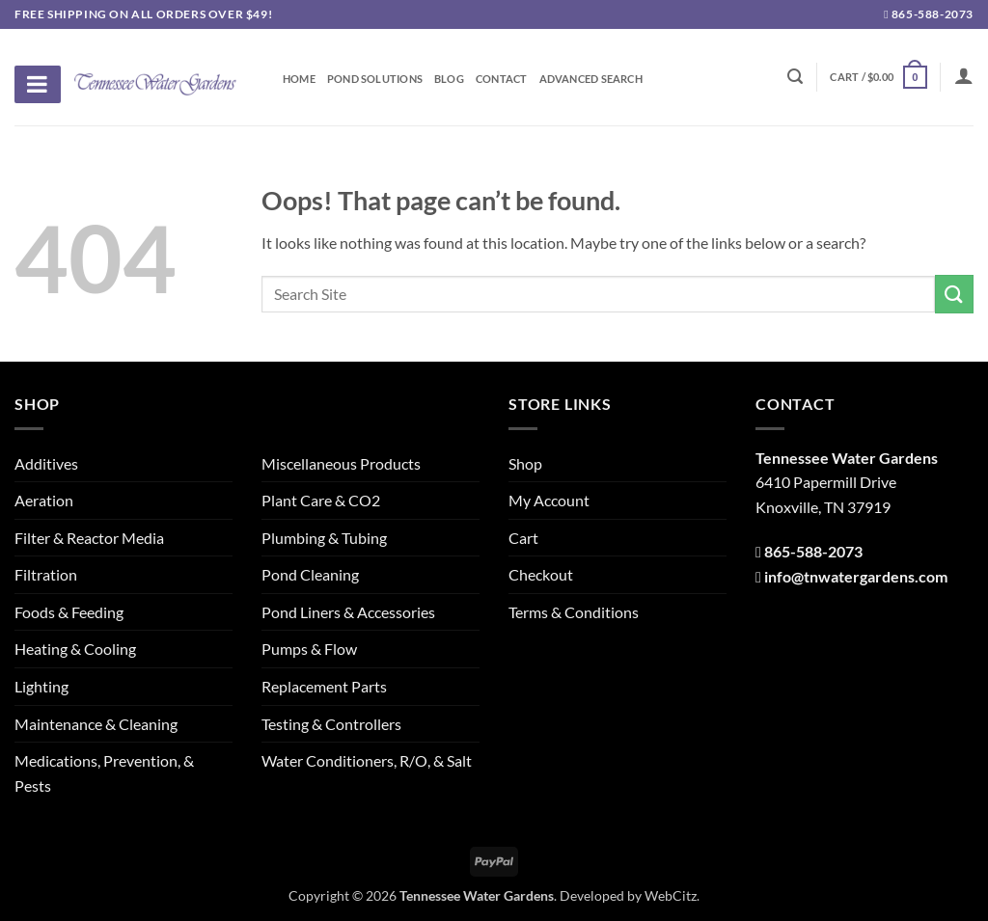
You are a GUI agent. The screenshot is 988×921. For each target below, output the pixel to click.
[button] (878, 77)
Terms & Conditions (573, 612)
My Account (549, 500)
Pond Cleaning (310, 574)
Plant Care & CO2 (320, 500)
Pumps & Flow (309, 648)
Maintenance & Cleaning (96, 724)
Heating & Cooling (75, 648)
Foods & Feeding (69, 612)
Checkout (540, 574)
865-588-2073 (929, 14)
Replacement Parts (324, 686)
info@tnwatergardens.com (855, 576)
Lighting (41, 686)
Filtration (45, 574)
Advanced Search (591, 79)
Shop (525, 463)
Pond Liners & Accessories (348, 612)
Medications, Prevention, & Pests (104, 773)
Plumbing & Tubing (324, 537)
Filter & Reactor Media (89, 537)
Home (299, 79)
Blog (449, 79)
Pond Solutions (375, 79)
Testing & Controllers (331, 724)
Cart (523, 537)
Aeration (43, 500)
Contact (502, 79)
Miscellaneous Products (341, 463)
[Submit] (954, 293)
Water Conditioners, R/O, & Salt (366, 760)
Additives (46, 463)
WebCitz (671, 895)
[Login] (964, 75)
